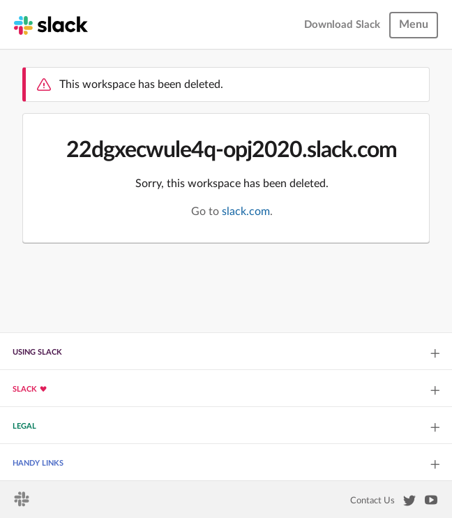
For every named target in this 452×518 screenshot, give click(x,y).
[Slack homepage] (51, 24)
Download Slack (342, 25)
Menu (413, 24)
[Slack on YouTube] (431, 503)
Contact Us (372, 500)
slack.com (246, 211)
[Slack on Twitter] (409, 503)
